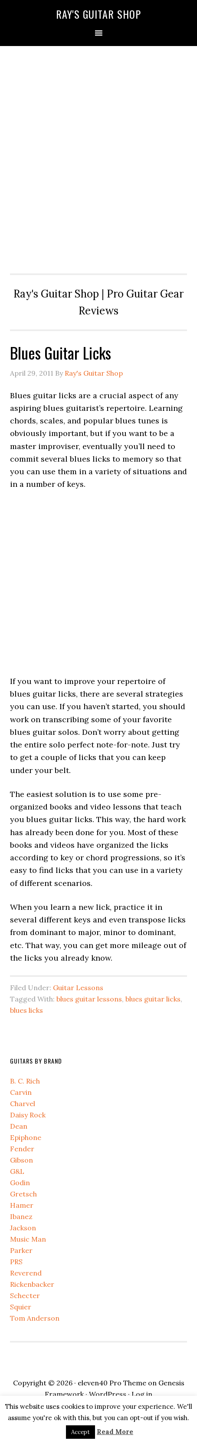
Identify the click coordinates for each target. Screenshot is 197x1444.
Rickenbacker (32, 1284)
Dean (18, 1126)
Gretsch (23, 1194)
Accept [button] (80, 1432)
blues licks (26, 1010)
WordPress (107, 1394)
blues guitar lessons (89, 999)
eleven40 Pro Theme (112, 1382)
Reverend (26, 1273)
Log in (141, 1394)
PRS (16, 1261)
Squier (20, 1306)
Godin (20, 1182)
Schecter (25, 1295)
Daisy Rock (28, 1114)
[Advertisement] (98, 157)
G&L (17, 1171)
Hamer (21, 1205)
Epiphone (25, 1137)
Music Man (28, 1239)
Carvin (21, 1092)
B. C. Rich (25, 1081)
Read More (115, 1431)
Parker (21, 1250)
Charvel (22, 1103)
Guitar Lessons (78, 987)
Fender (22, 1148)
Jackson (23, 1227)
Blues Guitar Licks (60, 352)
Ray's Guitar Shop (98, 14)
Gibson (21, 1160)
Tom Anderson (34, 1318)
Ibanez (21, 1216)
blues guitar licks (153, 999)
